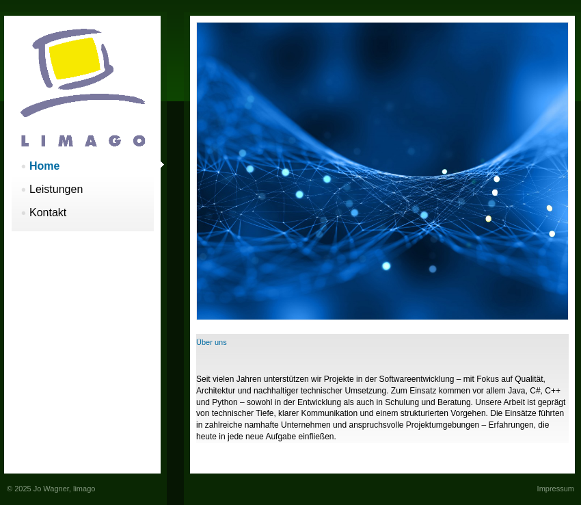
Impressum (555, 488)
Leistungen (56, 189)
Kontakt (47, 212)
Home (44, 166)
